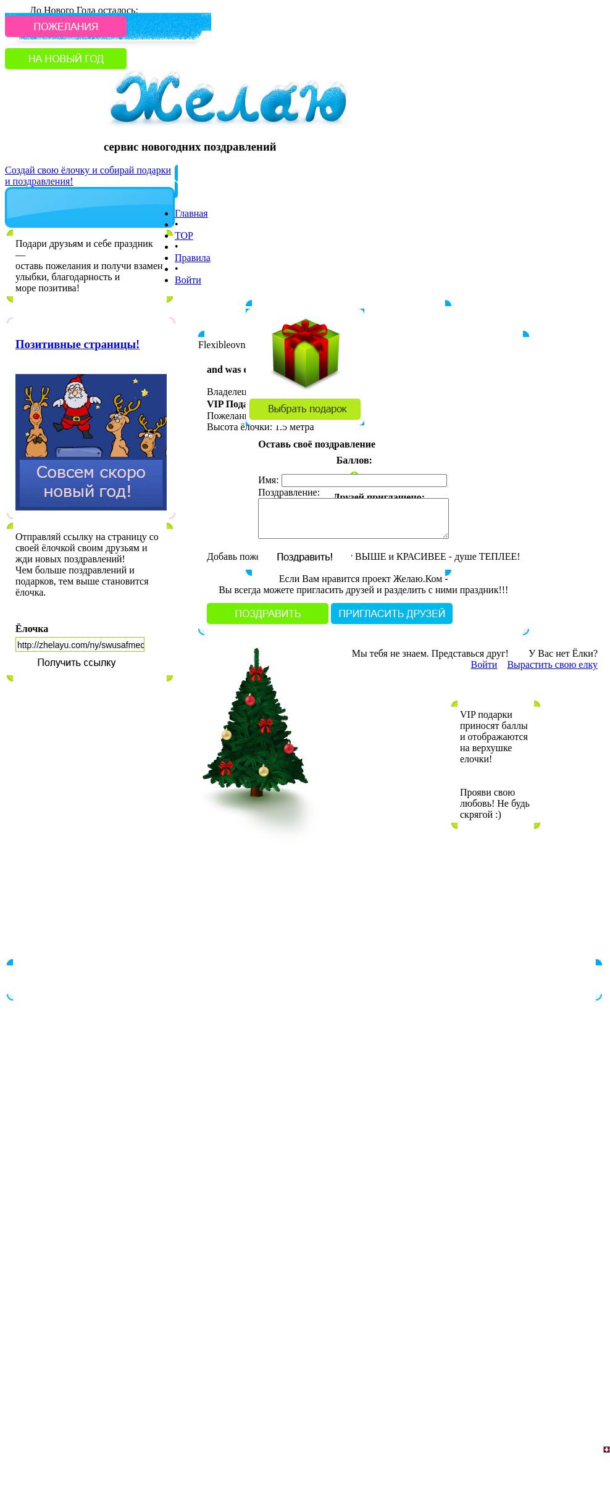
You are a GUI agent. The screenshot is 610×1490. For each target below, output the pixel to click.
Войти (188, 280)
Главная (191, 213)
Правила (193, 257)
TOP (184, 235)
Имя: (268, 480)
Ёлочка (31, 628)
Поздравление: (289, 492)
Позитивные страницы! (77, 344)
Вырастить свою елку (552, 664)
